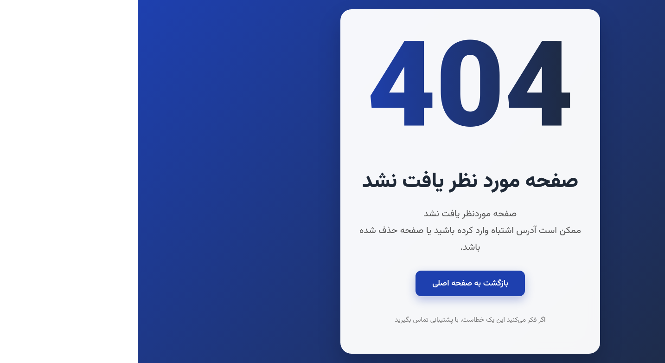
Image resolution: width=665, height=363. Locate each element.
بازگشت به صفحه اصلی (332, 283)
